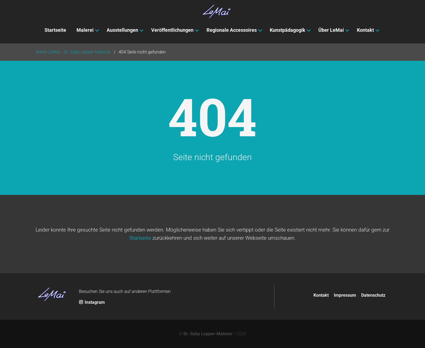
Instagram (92, 302)
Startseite (140, 237)
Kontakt (321, 295)
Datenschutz (373, 295)
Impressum (345, 295)
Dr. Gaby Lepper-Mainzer (208, 333)
